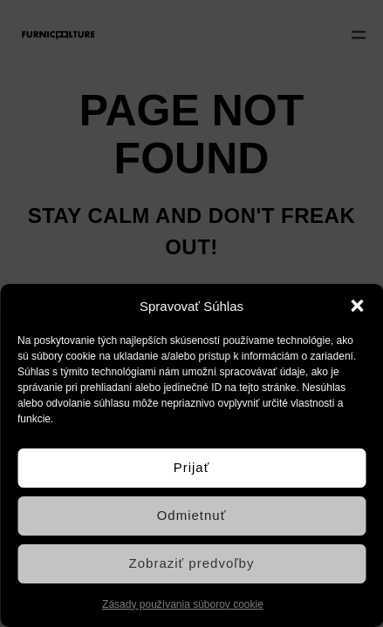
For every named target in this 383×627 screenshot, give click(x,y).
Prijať (192, 467)
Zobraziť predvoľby (192, 563)
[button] (357, 305)
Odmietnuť (192, 515)
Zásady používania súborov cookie (182, 604)
